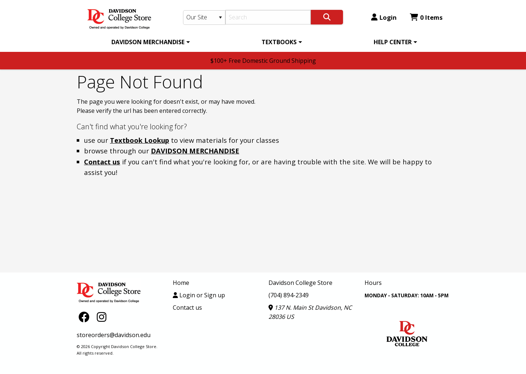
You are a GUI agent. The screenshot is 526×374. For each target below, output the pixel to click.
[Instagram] (101, 316)
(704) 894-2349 (288, 295)
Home (181, 283)
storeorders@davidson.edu (113, 335)
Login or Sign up (199, 295)
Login (384, 17)
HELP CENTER (393, 42)
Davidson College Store (300, 283)
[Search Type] (204, 17)
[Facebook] (86, 316)
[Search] (268, 17)
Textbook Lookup (139, 140)
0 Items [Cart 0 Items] (426, 17)
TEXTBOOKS (279, 42)
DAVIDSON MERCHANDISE (147, 42)
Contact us (102, 161)
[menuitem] (149, 42)
